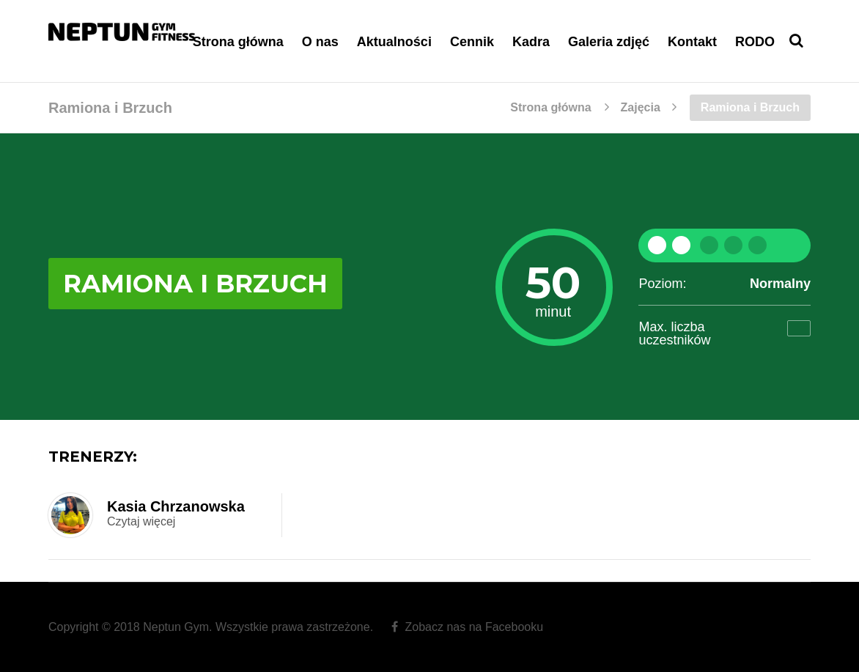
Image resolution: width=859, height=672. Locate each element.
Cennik (472, 41)
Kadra (531, 41)
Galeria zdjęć (608, 41)
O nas (320, 41)
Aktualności (394, 41)
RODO (755, 41)
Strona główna (238, 41)
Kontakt (692, 41)
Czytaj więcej (141, 521)
